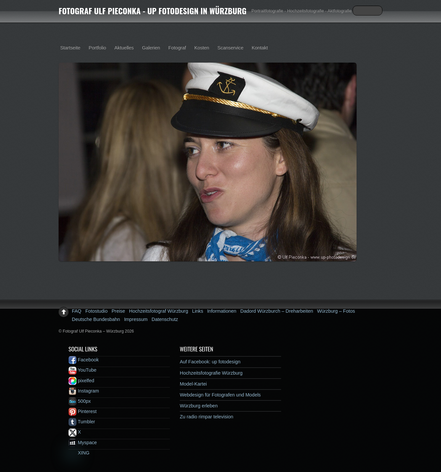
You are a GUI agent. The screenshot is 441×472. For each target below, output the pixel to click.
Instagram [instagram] (84, 390)
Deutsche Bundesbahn (96, 319)
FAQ (76, 311)
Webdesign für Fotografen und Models (220, 394)
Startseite (70, 47)
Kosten (201, 47)
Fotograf (177, 47)
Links (197, 311)
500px (80, 401)
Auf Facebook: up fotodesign (210, 361)
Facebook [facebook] (84, 359)
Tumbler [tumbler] (82, 421)
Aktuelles (124, 47)
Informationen (221, 311)
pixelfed (81, 380)
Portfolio (97, 47)
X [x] (75, 432)
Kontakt (260, 47)
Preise (118, 311)
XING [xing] (79, 452)
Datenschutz (165, 319)
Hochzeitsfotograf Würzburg (158, 311)
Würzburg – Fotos (336, 311)
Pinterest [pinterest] (83, 411)
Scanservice (230, 47)
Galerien (151, 47)
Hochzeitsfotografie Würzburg (211, 373)
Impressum (136, 319)
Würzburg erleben (199, 405)
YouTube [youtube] (82, 370)
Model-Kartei (193, 384)
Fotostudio (96, 311)
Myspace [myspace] (83, 442)
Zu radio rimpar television (206, 416)
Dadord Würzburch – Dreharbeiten (276, 311)
